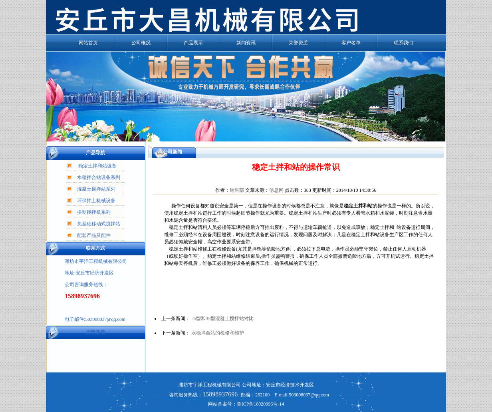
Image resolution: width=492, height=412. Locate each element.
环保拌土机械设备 (96, 200)
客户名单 (351, 43)
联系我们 (403, 43)
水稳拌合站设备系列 (98, 177)
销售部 (237, 190)
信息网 (276, 190)
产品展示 (193, 43)
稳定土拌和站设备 (97, 166)
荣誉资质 (298, 43)
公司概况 (141, 43)
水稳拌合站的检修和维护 (217, 333)
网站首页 (88, 43)
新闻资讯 (246, 43)
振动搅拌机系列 (94, 212)
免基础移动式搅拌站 (98, 224)
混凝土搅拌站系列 (96, 189)
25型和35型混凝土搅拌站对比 (222, 318)
